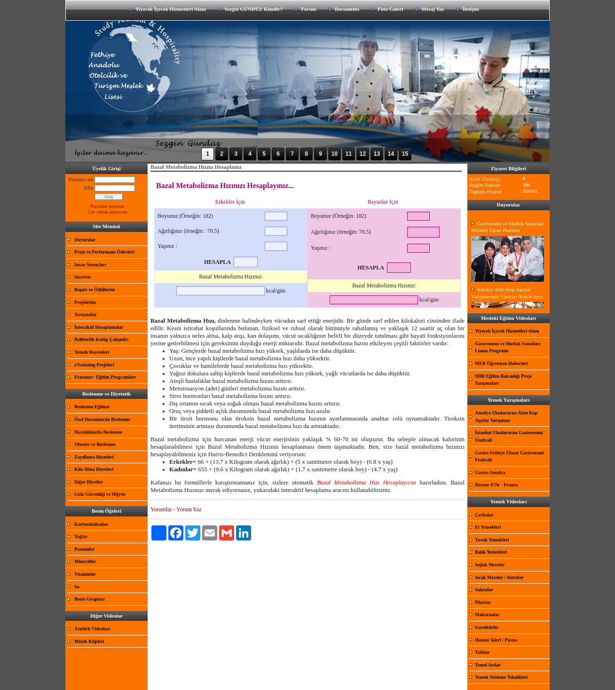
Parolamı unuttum (108, 206)
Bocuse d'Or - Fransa (496, 484)
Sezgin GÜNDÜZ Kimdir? (253, 9)
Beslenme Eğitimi (92, 406)
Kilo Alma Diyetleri (93, 469)
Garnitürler (487, 627)
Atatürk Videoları (92, 628)
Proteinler (84, 549)
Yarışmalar (85, 314)
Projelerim (85, 302)
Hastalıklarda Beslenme (98, 432)
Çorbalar (484, 514)
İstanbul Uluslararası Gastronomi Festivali (509, 436)
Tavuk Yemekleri (492, 539)
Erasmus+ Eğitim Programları (105, 377)
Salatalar (484, 589)
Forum (308, 9)
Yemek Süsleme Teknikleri (501, 677)
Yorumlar (161, 509)
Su (76, 586)
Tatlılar (482, 652)
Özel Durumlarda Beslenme (102, 419)
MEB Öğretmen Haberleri (501, 363)
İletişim (471, 9)
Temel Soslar (488, 664)
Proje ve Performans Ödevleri (104, 251)
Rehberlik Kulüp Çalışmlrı (101, 339)
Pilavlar (483, 602)
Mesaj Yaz (432, 9)
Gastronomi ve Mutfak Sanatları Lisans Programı (508, 347)
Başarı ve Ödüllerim (94, 289)
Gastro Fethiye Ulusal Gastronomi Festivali (509, 456)
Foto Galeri (390, 9)
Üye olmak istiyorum (107, 211)
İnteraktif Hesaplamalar (98, 327)
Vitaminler (85, 574)
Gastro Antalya (490, 472)
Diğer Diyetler (88, 481)
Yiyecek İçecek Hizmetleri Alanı (170, 9)
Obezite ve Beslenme (95, 444)
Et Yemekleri (488, 527)
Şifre (88, 187)
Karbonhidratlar (91, 524)
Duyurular (85, 239)
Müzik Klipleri (89, 641)
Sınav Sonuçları (90, 264)
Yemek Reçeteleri (91, 352)
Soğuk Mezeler (490, 564)
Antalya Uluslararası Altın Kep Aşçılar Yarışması (506, 416)
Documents (347, 9)
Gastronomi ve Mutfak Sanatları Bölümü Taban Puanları (507, 227)
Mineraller (85, 561)
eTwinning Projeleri (94, 364)
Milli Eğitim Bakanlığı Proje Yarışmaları (503, 379)
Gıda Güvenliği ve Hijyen (100, 494)
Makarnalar (487, 614)
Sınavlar (82, 276)
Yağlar (80, 536)
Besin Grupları (89, 599)
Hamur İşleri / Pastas (496, 639)
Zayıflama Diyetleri (94, 457)
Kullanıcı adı (81, 179)
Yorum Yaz (188, 509)
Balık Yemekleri (491, 552)
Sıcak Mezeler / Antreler (499, 577)
